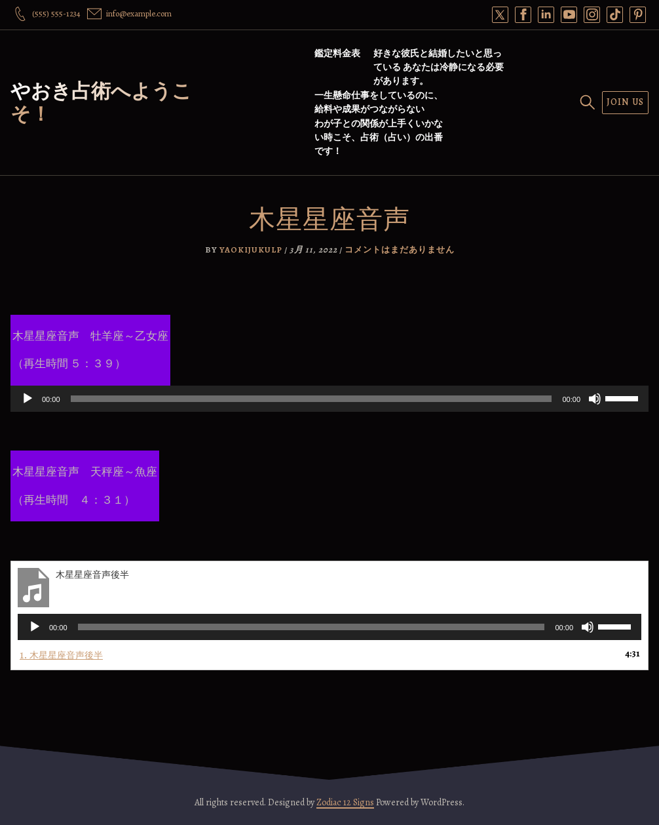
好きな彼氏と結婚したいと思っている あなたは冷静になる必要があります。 (438, 67)
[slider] (311, 398)
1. (61, 654)
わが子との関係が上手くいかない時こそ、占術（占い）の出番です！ (378, 137)
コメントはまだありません (400, 249)
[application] (329, 399)
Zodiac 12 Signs (345, 802)
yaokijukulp (250, 249)
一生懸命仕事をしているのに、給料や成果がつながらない (378, 102)
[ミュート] (594, 398)
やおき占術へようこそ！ (101, 102)
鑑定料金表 (337, 53)
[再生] (27, 398)
